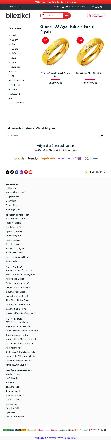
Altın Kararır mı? (13, 348)
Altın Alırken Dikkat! (15, 279)
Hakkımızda (11, 188)
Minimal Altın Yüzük (15, 395)
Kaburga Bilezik (13, 391)
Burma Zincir (11, 404)
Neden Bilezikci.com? (15, 192)
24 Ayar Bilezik (12, 387)
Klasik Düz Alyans (14, 400)
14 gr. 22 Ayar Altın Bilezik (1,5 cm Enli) (55, 74)
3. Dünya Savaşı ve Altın (17, 335)
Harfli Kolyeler (12, 378)
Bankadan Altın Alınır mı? (17, 283)
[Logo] (18, 15)
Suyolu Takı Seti (13, 374)
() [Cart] (98, 7)
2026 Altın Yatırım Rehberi (18, 322)
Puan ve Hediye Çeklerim (17, 257)
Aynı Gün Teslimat (14, 231)
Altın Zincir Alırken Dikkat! (18, 300)
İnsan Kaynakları (13, 209)
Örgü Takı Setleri (13, 408)
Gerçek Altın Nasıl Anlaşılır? (19, 287)
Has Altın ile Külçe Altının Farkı (20, 356)
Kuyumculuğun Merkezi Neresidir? (22, 339)
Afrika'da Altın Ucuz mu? (17, 365)
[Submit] (101, 135)
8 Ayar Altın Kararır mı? (16, 309)
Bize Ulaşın (11, 201)
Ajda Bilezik (11, 412)
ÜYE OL (56, 6)
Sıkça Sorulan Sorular (15, 218)
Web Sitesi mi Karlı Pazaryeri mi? (21, 275)
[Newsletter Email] (55, 135)
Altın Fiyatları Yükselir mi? (18, 304)
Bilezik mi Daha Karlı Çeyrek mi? (21, 313)
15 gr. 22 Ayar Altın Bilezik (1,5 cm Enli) (90, 74)
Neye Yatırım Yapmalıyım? (18, 326)
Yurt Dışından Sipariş (15, 227)
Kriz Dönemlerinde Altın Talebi (20, 343)
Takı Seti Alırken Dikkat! (17, 296)
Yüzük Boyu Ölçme (14, 253)
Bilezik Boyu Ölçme (15, 248)
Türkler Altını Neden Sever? (19, 361)
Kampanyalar (11, 261)
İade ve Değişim (13, 236)
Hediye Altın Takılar (15, 417)
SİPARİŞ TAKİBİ (81, 6)
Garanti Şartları (13, 240)
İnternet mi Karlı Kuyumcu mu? (20, 270)
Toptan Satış (11, 205)
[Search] (55, 15)
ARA (67, 15)
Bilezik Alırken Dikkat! (16, 292)
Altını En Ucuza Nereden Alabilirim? (22, 331)
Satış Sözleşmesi (13, 244)
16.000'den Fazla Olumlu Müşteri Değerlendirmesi (56, 150)
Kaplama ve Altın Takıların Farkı (20, 352)
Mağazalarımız (12, 197)
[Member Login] (67, 7)
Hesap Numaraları (14, 223)
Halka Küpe (11, 382)
